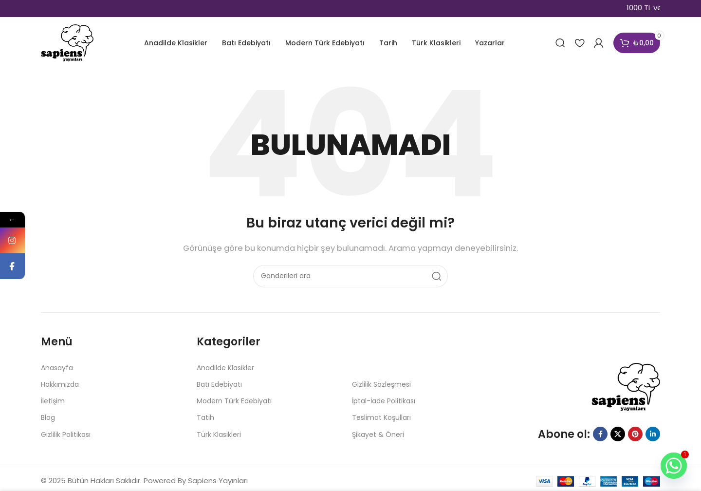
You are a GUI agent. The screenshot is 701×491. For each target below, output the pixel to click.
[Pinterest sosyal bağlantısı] (635, 434)
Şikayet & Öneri (378, 434)
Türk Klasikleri (219, 434)
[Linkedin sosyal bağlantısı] (653, 434)
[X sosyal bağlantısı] (617, 434)
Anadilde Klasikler (225, 368)
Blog (48, 417)
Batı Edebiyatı (219, 384)
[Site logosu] (67, 42)
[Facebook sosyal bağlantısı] (600, 434)
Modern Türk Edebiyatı (234, 401)
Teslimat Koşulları (381, 417)
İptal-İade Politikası (383, 401)
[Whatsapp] (674, 466)
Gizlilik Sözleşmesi (381, 384)
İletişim (53, 401)
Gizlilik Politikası (66, 434)
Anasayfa (57, 368)
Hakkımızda (60, 384)
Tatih (205, 417)
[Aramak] (560, 43)
